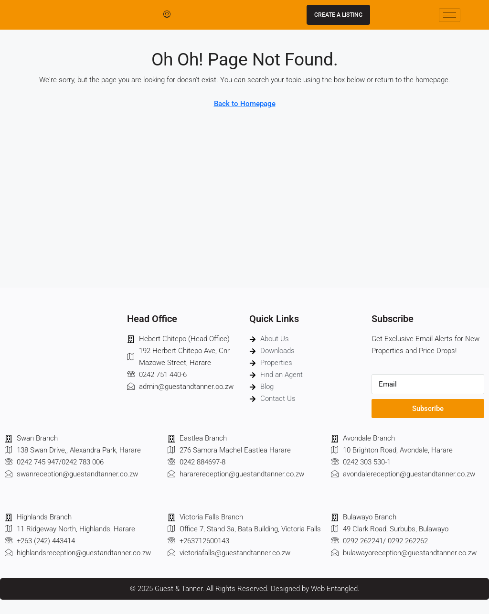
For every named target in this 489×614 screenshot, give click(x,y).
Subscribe (428, 408)
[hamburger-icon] (449, 15)
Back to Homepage (245, 103)
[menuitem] (167, 15)
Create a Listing (338, 14)
